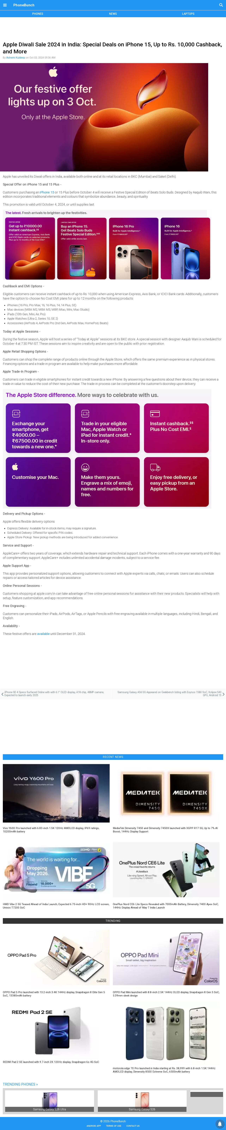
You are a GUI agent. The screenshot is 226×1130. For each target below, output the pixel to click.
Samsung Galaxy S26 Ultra (49, 1109)
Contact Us (133, 1126)
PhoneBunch (23, 5)
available (43, 634)
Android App (94, 1126)
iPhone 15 (47, 192)
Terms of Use (113, 1126)
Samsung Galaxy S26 (142, 1109)
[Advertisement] (113, 28)
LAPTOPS (188, 13)
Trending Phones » (20, 1084)
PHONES (37, 13)
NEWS (113, 13)
